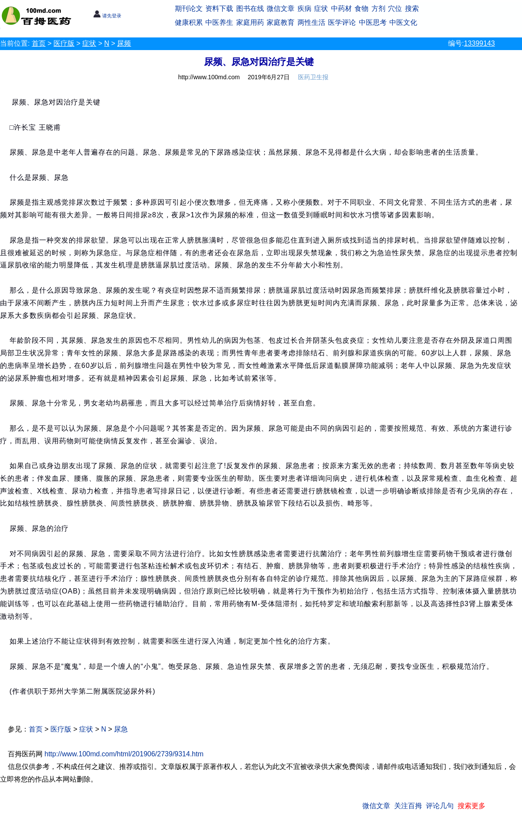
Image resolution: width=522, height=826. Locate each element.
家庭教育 (280, 22)
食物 (361, 8)
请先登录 (107, 15)
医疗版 (64, 43)
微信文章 (280, 8)
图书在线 (250, 8)
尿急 (121, 729)
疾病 (304, 8)
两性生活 (311, 22)
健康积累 (189, 22)
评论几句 (440, 805)
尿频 (124, 43)
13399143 (479, 43)
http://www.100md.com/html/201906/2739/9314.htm (124, 754)
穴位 (395, 8)
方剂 (378, 8)
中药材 (341, 8)
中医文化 (403, 22)
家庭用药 (250, 22)
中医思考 (373, 22)
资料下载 (219, 8)
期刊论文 (189, 8)
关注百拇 (408, 805)
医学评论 (342, 22)
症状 (321, 8)
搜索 (412, 8)
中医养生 (219, 22)
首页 (39, 43)
